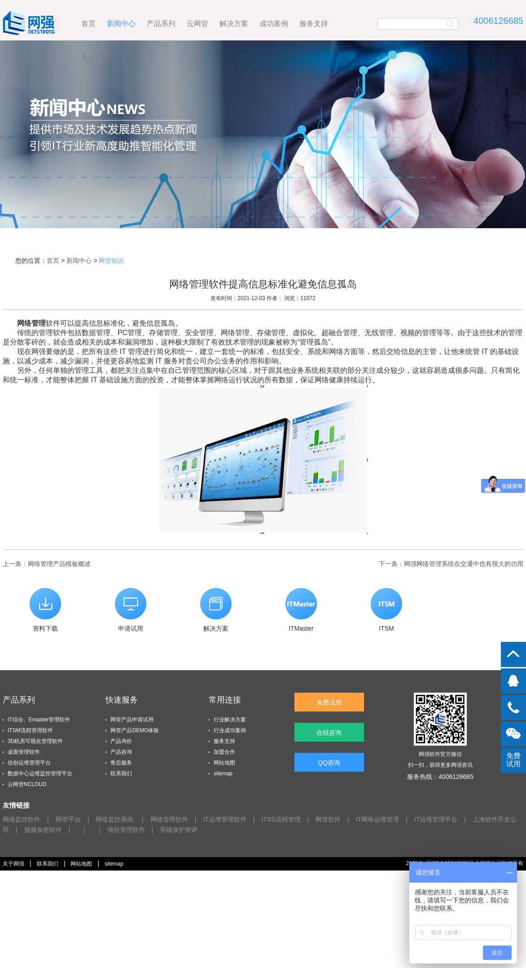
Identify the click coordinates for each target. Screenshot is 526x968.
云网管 (197, 23)
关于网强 (95, 57)
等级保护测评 (178, 829)
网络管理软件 (169, 819)
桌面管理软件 (24, 752)
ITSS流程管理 (281, 819)
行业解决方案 (230, 719)
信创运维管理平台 (29, 763)
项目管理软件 (126, 829)
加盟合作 (224, 752)
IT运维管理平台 (435, 819)
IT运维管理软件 (224, 819)
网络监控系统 (115, 819)
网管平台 (68, 819)
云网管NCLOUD (27, 784)
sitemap (223, 773)
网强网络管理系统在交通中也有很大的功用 (463, 563)
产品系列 (161, 23)
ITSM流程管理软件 (30, 730)
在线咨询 (329, 732)
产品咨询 (121, 752)
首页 (88, 23)
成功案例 (273, 23)
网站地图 (224, 763)
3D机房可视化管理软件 (35, 741)
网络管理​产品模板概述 (59, 563)
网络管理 (31, 323)
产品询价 (121, 741)
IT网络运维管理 (377, 819)
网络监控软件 (21, 819)
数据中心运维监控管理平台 (40, 773)
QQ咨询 (329, 762)
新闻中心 (121, 23)
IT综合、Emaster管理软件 (39, 719)
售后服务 (121, 763)
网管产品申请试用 (131, 719)
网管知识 (111, 260)
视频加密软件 (43, 829)
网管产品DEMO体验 (134, 730)
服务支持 (313, 23)
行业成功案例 (230, 730)
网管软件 (328, 819)
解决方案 (233, 23)
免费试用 (329, 702)
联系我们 (121, 773)
